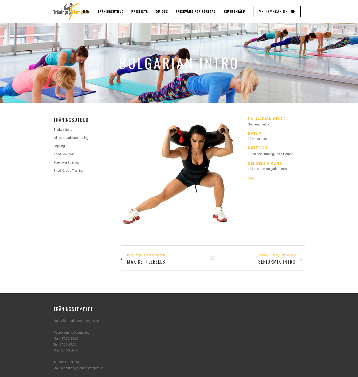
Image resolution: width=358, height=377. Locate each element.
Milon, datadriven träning (70, 138)
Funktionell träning (66, 162)
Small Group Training (68, 170)
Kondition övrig (64, 154)
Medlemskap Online (277, 11)
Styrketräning (62, 129)
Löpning (59, 146)
